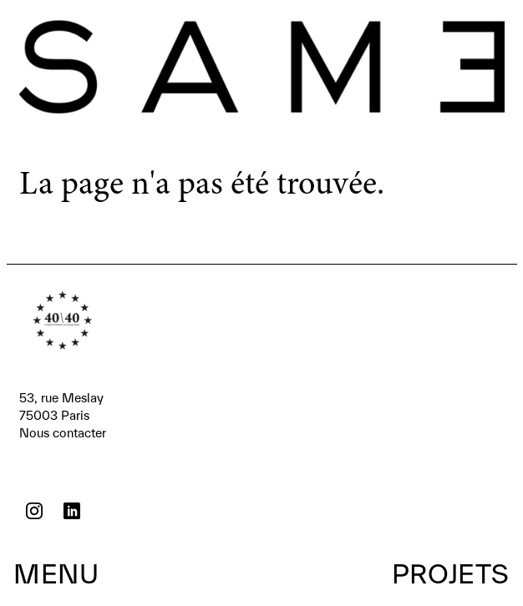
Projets (451, 573)
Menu (56, 573)
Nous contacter (62, 414)
